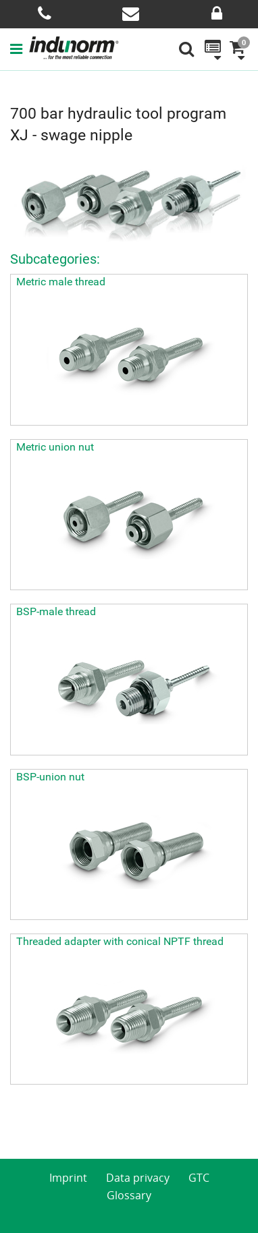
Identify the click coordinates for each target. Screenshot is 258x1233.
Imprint (68, 1177)
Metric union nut (55, 446)
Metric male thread (60, 281)
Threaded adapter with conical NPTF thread (120, 941)
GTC (198, 1177)
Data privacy (138, 1177)
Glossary (129, 1195)
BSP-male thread (56, 611)
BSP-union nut (50, 776)
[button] (19, 48)
